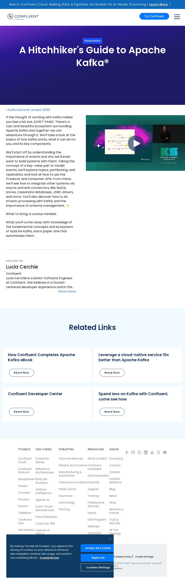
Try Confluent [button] (154, 16)
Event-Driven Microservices (44, 508)
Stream (23, 486)
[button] (47, 364)
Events (92, 513)
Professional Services (96, 504)
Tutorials (93, 482)
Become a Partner (116, 511)
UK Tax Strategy (115, 531)
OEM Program (97, 520)
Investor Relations (115, 480)
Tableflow (24, 513)
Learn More (158, 4)
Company (116, 459)
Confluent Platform (25, 470)
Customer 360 (45, 524)
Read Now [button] (21, 373)
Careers (114, 472)
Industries (66, 449)
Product (24, 449)
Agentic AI (42, 500)
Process (23, 499)
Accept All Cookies (98, 548)
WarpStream (27, 479)
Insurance (65, 496)
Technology (67, 503)
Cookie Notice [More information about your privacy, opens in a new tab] (49, 558)
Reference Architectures (44, 470)
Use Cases (43, 449)
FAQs (112, 503)
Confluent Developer (95, 467)
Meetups (94, 526)
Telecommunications (73, 482)
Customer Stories (42, 460)
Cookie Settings (144, 556)
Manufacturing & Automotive (70, 474)
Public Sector (67, 489)
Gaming (64, 509)
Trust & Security (114, 521)
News (113, 496)
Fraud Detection (46, 517)
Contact (115, 465)
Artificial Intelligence (43, 491)
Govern (23, 506)
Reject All (98, 558)
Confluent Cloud (25, 460)
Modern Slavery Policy (119, 556)
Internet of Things (42, 532)
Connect (24, 493)
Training (93, 496)
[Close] (109, 539)
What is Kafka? (97, 459)
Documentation (98, 476)
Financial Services (71, 459)
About (114, 449)
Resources (96, 449)
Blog (112, 489)
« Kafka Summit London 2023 (28, 110)
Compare (94, 533)
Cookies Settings (98, 567)
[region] (60, 556)
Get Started (26, 530)
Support (93, 489)
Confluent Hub (25, 521)
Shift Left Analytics (41, 481)
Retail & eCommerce (73, 465)
